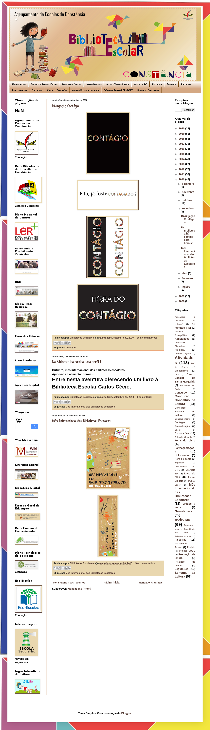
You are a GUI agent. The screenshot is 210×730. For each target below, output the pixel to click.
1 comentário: (144, 397)
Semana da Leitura (185, 574)
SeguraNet (181, 568)
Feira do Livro (185, 440)
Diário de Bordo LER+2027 (118, 90)
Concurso (181, 392)
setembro (187, 208)
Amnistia (180, 350)
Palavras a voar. (183, 536)
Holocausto (182, 455)
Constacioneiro (182, 419)
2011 (182, 174)
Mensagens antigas (151, 582)
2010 (182, 179)
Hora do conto (183, 459)
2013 (182, 164)
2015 (182, 153)
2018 (182, 138)
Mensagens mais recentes (69, 582)
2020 (182, 128)
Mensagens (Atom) (79, 588)
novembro (188, 192)
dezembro (188, 183)
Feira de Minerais (183, 437)
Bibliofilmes (181, 370)
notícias (182, 519)
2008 (182, 301)
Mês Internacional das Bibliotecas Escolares (90, 406)
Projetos (186, 84)
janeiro (186, 286)
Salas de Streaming (148, 90)
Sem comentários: (147, 337)
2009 (182, 296)
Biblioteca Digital (71, 84)
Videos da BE (140, 84)
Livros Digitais (93, 84)
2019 (182, 133)
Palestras (180, 539)
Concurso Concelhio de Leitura (185, 400)
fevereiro (187, 278)
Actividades (182, 338)
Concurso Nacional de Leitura (185, 411)
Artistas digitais (183, 353)
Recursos (157, 84)
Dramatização (182, 426)
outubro (187, 200)
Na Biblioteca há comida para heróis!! (76, 362)
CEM (177, 374)
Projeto (191, 547)
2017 (182, 143)
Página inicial (19, 84)
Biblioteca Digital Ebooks (44, 84)
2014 (182, 159)
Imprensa (179, 463)
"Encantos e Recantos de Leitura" (185, 320)
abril (185, 273)
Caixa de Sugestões (57, 90)
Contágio (70, 347)
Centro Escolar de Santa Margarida (185, 378)
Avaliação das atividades (85, 90)
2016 (182, 148)
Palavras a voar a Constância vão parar (185, 529)
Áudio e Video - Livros (117, 84)
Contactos (37, 90)
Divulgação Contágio (65, 106)
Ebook (178, 430)
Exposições (182, 433)
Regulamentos (19, 90)
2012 (182, 169)
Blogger (126, 713)
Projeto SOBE (187, 551)
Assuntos (171, 84)
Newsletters (183, 511)
